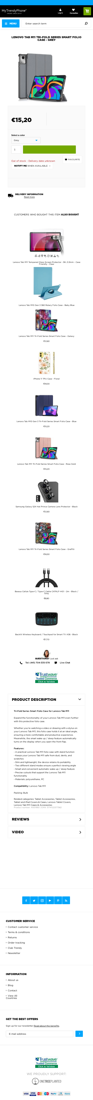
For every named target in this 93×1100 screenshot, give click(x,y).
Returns (12, 937)
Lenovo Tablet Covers (59, 802)
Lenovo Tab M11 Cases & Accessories (33, 805)
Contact (12, 990)
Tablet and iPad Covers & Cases (30, 802)
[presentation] (57, 23)
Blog (10, 985)
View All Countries (11, 996)
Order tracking (16, 942)
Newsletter (14, 953)
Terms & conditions (19, 932)
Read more (29, 197)
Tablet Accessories (44, 799)
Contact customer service (23, 927)
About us (13, 980)
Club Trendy (15, 948)
